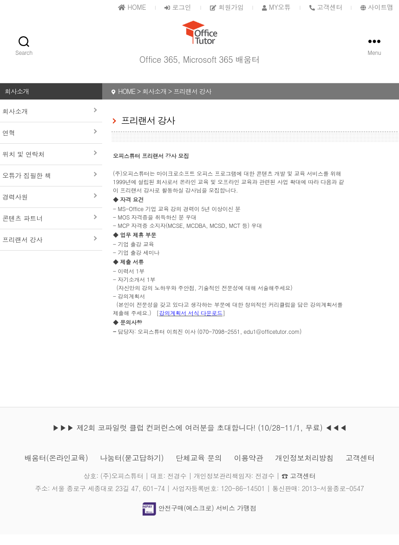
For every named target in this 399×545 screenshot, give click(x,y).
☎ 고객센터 (298, 486)
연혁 (8, 143)
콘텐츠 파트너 (22, 228)
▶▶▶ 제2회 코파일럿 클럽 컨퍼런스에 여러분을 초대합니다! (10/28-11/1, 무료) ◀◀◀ (199, 438)
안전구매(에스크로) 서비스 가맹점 (199, 519)
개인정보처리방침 (304, 468)
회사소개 (15, 121)
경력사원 (15, 207)
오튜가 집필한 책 (26, 186)
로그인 (177, 7)
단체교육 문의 (199, 468)
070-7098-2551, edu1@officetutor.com (249, 342)
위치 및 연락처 (23, 164)
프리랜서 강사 (22, 250)
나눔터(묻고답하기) (132, 468)
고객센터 (360, 468)
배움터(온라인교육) (56, 468)
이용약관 (248, 468)
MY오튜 (276, 7)
